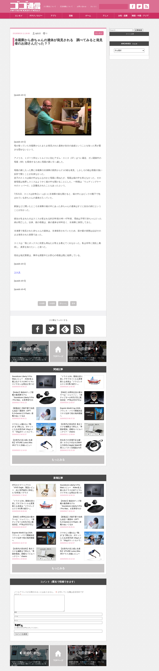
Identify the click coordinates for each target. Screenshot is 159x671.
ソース (17, 272)
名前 (15, 615)
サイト (16, 623)
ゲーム (88, 16)
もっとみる (58, 459)
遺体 (73, 303)
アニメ (105, 16)
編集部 (38, 33)
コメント (17, 594)
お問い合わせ (81, 6)
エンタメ (18, 16)
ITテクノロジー (36, 16)
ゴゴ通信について (49, 6)
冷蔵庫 (52, 303)
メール (16, 619)
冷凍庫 (42, 303)
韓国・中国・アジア (140, 16)
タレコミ (93, 6)
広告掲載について (66, 6)
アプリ (53, 16)
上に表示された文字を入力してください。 (26, 631)
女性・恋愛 (122, 16)
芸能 (71, 16)
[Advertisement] (58, 66)
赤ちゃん (63, 303)
